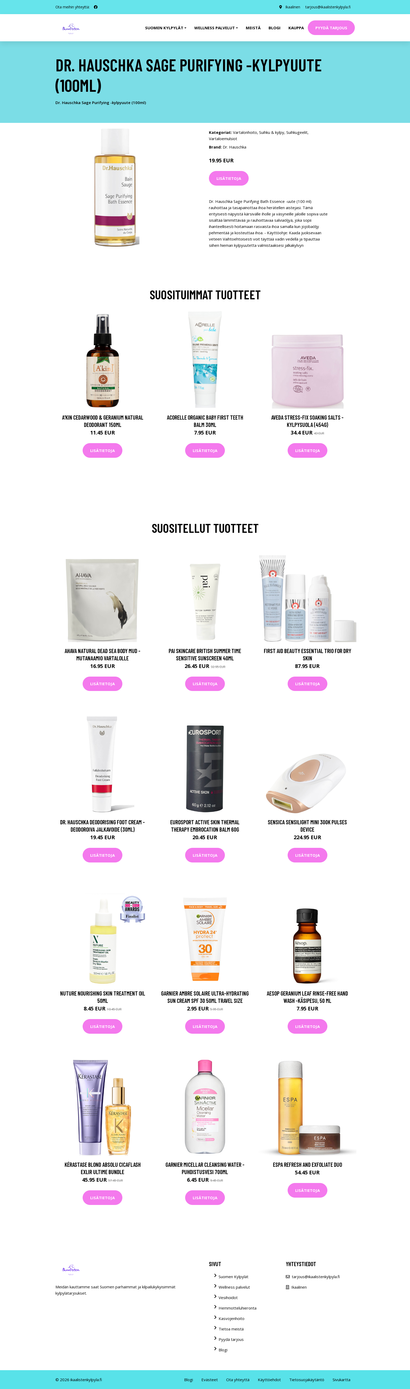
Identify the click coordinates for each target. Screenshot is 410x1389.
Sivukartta (341, 1379)
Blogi (275, 27)
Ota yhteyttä (237, 1379)
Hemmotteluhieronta (238, 1308)
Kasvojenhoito (231, 1318)
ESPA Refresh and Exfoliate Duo (307, 1164)
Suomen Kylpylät (233, 1276)
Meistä (253, 27)
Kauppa (296, 27)
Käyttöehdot (269, 1379)
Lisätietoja (229, 178)
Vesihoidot (228, 1297)
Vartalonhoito (245, 132)
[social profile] (96, 7)
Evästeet (209, 1379)
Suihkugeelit (297, 132)
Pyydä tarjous (331, 27)
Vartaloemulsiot (223, 138)
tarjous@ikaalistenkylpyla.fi (328, 6)
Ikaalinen (292, 6)
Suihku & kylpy (271, 132)
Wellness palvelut (234, 1287)
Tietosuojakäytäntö (306, 1379)
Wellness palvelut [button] (214, 27)
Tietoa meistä (231, 1328)
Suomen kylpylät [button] (164, 27)
